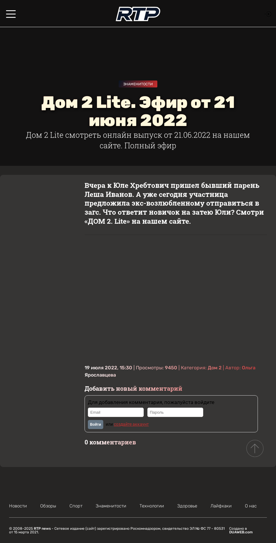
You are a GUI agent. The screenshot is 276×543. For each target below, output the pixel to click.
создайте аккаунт (131, 424)
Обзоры (48, 506)
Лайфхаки (221, 506)
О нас (251, 506)
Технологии (152, 506)
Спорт (75, 506)
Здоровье (187, 506)
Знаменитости (138, 84)
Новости (18, 506)
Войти (95, 424)
